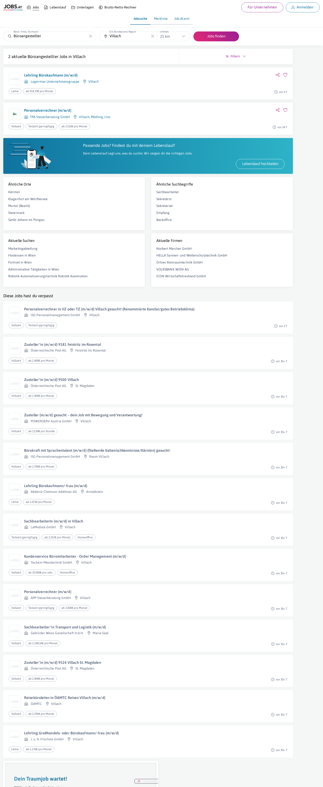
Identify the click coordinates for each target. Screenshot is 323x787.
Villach (79, 56)
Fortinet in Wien (20, 267)
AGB (60, 780)
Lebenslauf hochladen (126, 168)
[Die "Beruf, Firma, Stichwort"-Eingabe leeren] (90, 36)
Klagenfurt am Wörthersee (28, 203)
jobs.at (102, 780)
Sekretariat (97, 210)
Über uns (9, 780)
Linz (107, 117)
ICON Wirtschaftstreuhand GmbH (114, 285)
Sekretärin (96, 203)
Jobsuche (140, 18)
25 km (165, 36)
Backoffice (96, 224)
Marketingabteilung (22, 253)
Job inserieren (27, 780)
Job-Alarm (182, 18)
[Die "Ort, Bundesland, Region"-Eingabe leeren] (152, 36)
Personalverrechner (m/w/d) (47, 110)
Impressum (47, 780)
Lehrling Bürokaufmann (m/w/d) (50, 75)
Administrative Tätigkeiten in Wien (33, 273)
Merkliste (161, 18)
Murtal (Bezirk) (19, 210)
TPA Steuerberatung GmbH (50, 117)
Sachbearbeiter (100, 196)
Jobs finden (216, 36)
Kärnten (14, 196)
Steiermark (16, 217)
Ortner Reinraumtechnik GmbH (112, 271)
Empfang (95, 217)
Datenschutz (75, 780)
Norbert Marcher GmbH (106, 253)
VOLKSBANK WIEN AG (105, 278)
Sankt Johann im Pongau (26, 224)
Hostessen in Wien (22, 260)
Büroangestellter (43, 56)
